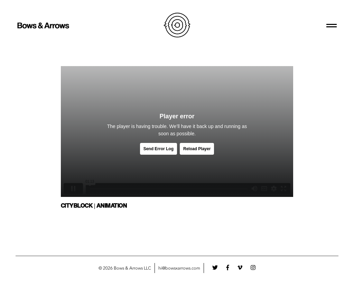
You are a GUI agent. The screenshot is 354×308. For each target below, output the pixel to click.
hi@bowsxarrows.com (179, 268)
